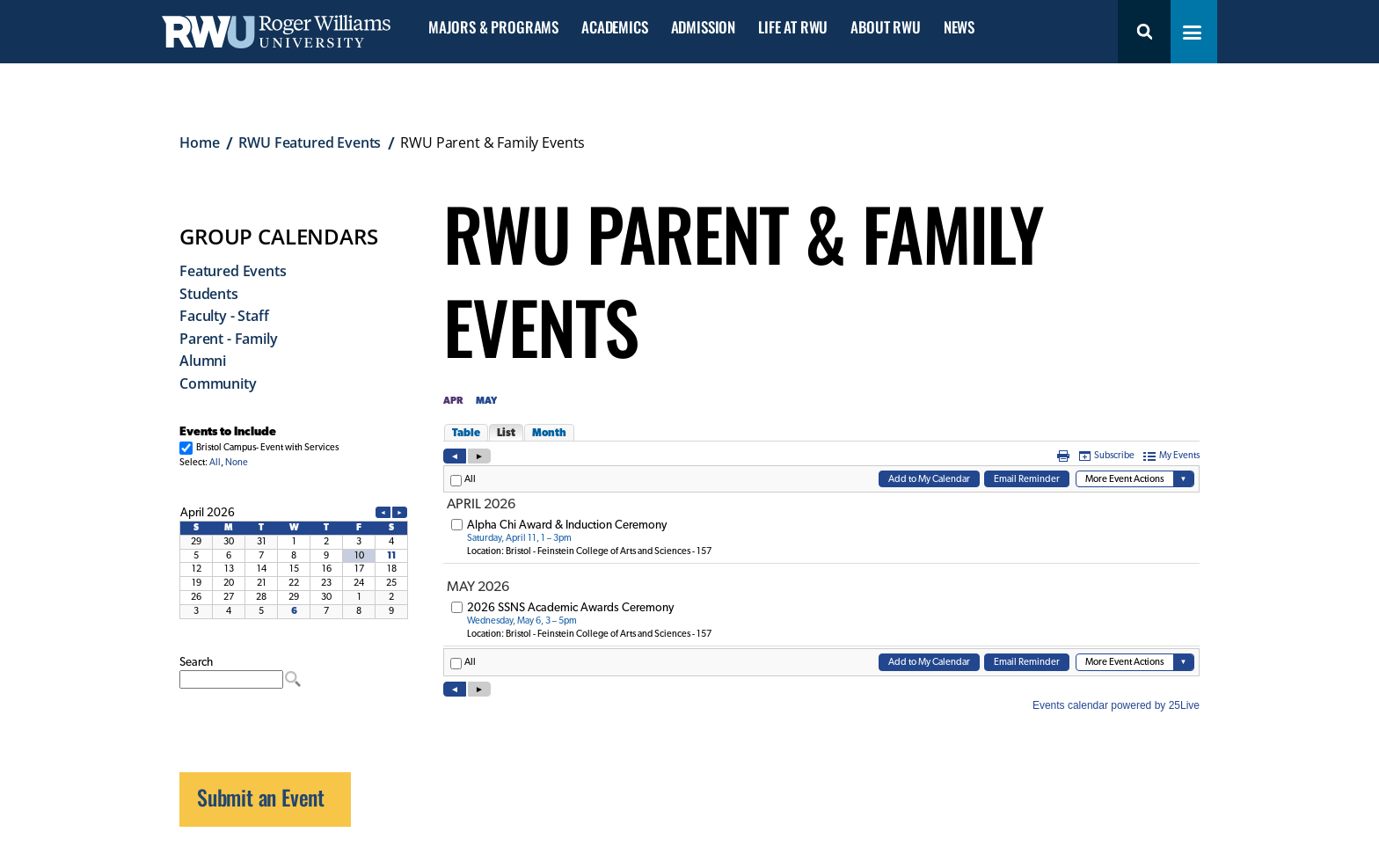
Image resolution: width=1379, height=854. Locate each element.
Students (208, 293)
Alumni (202, 360)
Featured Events (233, 271)
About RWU (885, 28)
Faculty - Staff (224, 315)
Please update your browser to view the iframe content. (293, 446)
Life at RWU (793, 28)
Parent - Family (228, 338)
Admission (703, 28)
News (959, 28)
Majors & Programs (493, 28)
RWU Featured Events (309, 142)
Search (1144, 31)
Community (218, 383)
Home (199, 142)
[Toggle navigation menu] (1192, 33)
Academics (614, 28)
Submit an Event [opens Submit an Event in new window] (261, 797)
